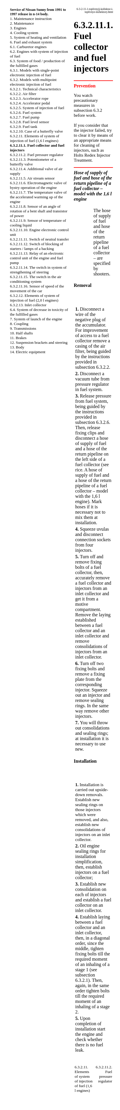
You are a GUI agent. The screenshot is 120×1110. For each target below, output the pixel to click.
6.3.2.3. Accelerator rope (29, 98)
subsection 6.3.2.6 (92, 422)
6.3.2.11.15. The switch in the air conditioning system (35, 279)
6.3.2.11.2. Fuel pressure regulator (36, 155)
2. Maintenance (22, 23)
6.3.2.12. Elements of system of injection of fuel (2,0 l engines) (34, 297)
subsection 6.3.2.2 (92, 367)
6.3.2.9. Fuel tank (23, 126)
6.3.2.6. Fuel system (25, 112)
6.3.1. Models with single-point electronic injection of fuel (34, 72)
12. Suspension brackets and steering (39, 342)
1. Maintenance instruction (31, 18)
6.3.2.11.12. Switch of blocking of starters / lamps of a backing (36, 246)
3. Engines (18, 28)
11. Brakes (18, 338)
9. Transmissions (23, 328)
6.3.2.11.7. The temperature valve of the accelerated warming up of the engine (38, 197)
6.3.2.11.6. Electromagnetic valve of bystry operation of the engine (38, 185)
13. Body (17, 347)
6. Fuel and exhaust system (31, 42)
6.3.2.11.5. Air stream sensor (32, 178)
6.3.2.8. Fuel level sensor (29, 122)
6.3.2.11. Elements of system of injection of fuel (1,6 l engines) (34, 138)
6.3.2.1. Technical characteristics (35, 89)
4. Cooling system (24, 33)
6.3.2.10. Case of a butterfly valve (36, 131)
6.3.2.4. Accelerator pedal (30, 103)
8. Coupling (19, 324)
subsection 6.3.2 (88, 110)
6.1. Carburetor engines (28, 47)
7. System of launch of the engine (36, 319)
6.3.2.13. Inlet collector (28, 305)
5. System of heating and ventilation (38, 37)
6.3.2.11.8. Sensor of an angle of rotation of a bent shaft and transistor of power (38, 211)
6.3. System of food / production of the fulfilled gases (37, 63)
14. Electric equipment (27, 352)
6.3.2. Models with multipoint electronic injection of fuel (33, 82)
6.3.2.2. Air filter (23, 94)
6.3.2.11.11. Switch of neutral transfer (39, 239)
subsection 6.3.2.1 (85, 977)
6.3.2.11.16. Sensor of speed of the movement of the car (37, 288)
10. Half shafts (21, 333)
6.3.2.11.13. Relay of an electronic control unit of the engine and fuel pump (37, 258)
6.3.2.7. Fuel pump (25, 117)
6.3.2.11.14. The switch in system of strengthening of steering (38, 269)
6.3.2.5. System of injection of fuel (37, 108)
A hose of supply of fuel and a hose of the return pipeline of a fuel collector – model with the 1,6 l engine (93, 485)
